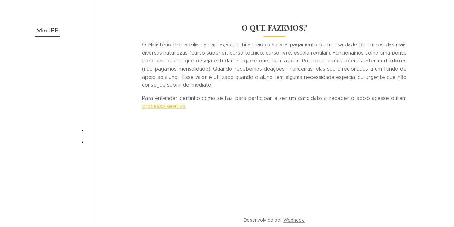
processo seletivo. (164, 106)
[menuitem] (47, 65)
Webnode (294, 220)
